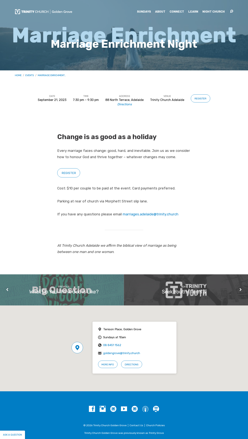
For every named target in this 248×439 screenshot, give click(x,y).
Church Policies (155, 425)
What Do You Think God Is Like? (64, 292)
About (160, 11)
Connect (177, 11)
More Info (107, 364)
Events (29, 75)
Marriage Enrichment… (52, 75)
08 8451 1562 (112, 345)
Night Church (213, 11)
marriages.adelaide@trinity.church (150, 214)
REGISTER (69, 173)
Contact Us (136, 425)
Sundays (144, 11)
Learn (193, 11)
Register (200, 98)
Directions (124, 104)
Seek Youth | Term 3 (184, 292)
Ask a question (12, 434)
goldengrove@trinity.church (121, 353)
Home (18, 75)
